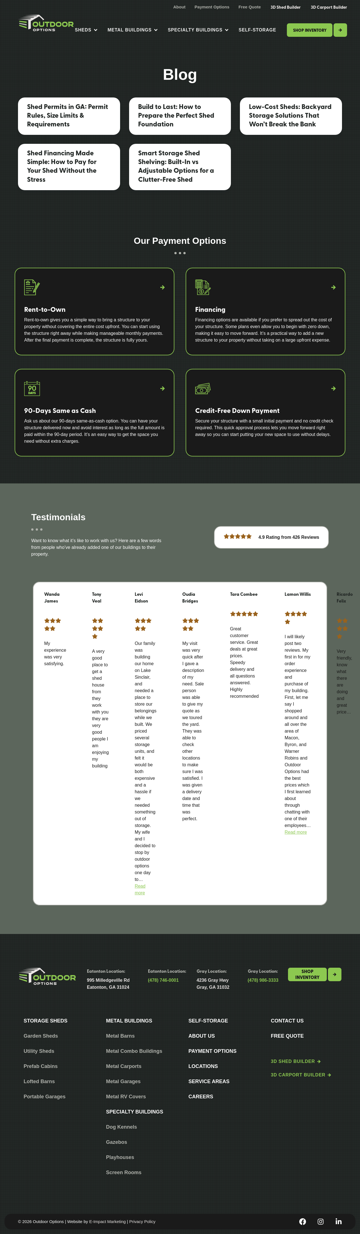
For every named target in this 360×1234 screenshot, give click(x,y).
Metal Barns (120, 1036)
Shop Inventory (310, 30)
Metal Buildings (132, 30)
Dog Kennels (121, 1127)
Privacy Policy (142, 1221)
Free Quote (249, 6)
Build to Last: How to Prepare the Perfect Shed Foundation (176, 115)
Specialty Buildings (198, 30)
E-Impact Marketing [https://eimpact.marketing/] (107, 1221)
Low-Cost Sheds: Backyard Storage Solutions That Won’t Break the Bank (290, 115)
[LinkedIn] (338, 1221)
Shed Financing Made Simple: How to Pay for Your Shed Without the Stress (61, 166)
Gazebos (116, 1142)
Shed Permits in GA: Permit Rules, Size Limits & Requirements (67, 115)
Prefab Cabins (41, 1066)
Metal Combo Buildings (134, 1051)
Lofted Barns (39, 1081)
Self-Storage (257, 30)
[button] (296, 832)
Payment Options (212, 6)
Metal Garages (123, 1081)
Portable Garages (45, 1096)
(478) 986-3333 (263, 980)
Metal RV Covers (126, 1096)
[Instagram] (320, 1221)
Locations (203, 1066)
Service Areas (209, 1081)
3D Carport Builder (329, 7)
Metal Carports (123, 1066)
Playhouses (120, 1157)
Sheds (86, 30)
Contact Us (287, 1021)
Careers (200, 1096)
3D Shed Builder (286, 7)
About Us (201, 1036)
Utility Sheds (39, 1051)
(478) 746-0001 (163, 980)
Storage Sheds (46, 1021)
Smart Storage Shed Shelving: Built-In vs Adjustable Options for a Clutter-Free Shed (176, 166)
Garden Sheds (41, 1036)
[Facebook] (302, 1221)
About (179, 6)
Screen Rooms (123, 1172)
